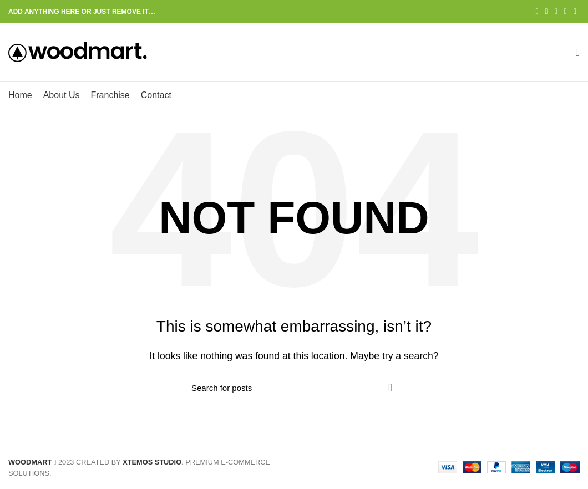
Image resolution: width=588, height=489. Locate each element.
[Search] (294, 387)
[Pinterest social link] (556, 11)
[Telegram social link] (575, 11)
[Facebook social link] (536, 11)
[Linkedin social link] (565, 11)
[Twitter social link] (546, 11)
